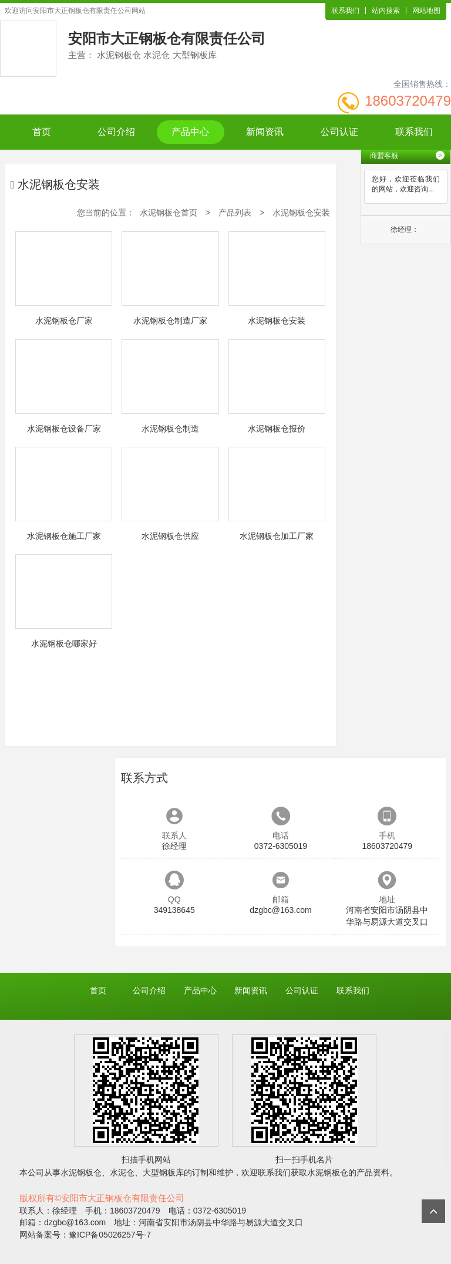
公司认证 (339, 132)
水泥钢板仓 (81, 1172)
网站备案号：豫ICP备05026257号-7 (85, 1234)
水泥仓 (122, 1172)
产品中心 (190, 132)
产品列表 (234, 212)
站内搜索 (386, 10)
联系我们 (345, 10)
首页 (41, 132)
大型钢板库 (163, 1172)
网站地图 (426, 10)
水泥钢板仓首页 (168, 212)
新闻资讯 (265, 132)
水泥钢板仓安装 (301, 212)
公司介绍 (116, 132)
